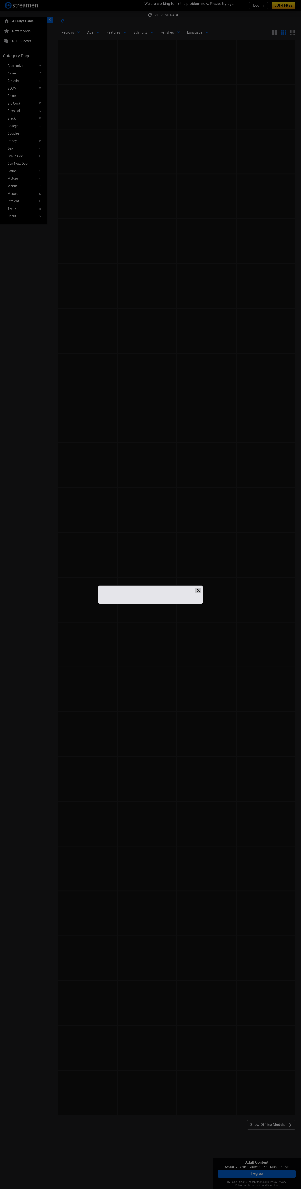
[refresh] (62, 21)
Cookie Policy (269, 1182)
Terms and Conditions (260, 1185)
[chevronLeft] (50, 20)
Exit (276, 1185)
